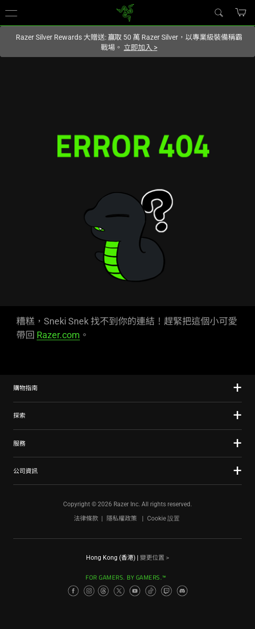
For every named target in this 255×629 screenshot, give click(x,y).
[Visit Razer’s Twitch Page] (166, 591)
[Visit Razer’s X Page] (119, 591)
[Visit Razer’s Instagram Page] (89, 591)
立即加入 (140, 47)
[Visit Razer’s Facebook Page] (73, 591)
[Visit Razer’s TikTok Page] (151, 591)
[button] (11, 13)
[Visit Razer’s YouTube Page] (135, 591)
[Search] (218, 12)
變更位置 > (154, 557)
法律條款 (86, 518)
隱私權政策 (121, 518)
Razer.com (58, 335)
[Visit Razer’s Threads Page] (103, 591)
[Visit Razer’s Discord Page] (182, 591)
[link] (125, 12)
